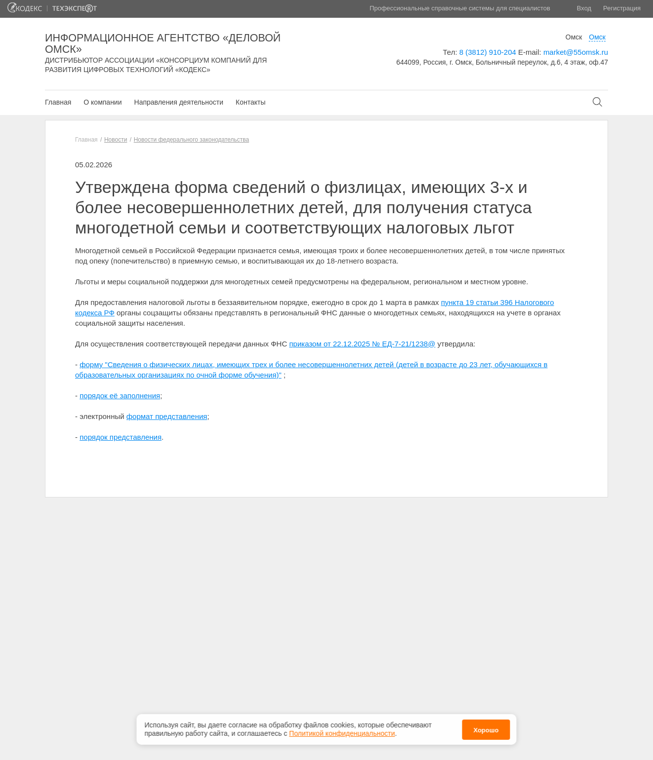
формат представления (166, 416)
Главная (58, 102)
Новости (115, 139)
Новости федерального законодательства (191, 139)
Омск (574, 37)
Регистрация (622, 8)
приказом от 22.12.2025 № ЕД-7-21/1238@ (362, 344)
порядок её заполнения (120, 395)
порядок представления (121, 437)
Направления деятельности (178, 102)
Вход (584, 8)
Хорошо (485, 727)
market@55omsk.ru (575, 52)
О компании (102, 102)
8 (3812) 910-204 (487, 52)
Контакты (250, 102)
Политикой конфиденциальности (342, 730)
